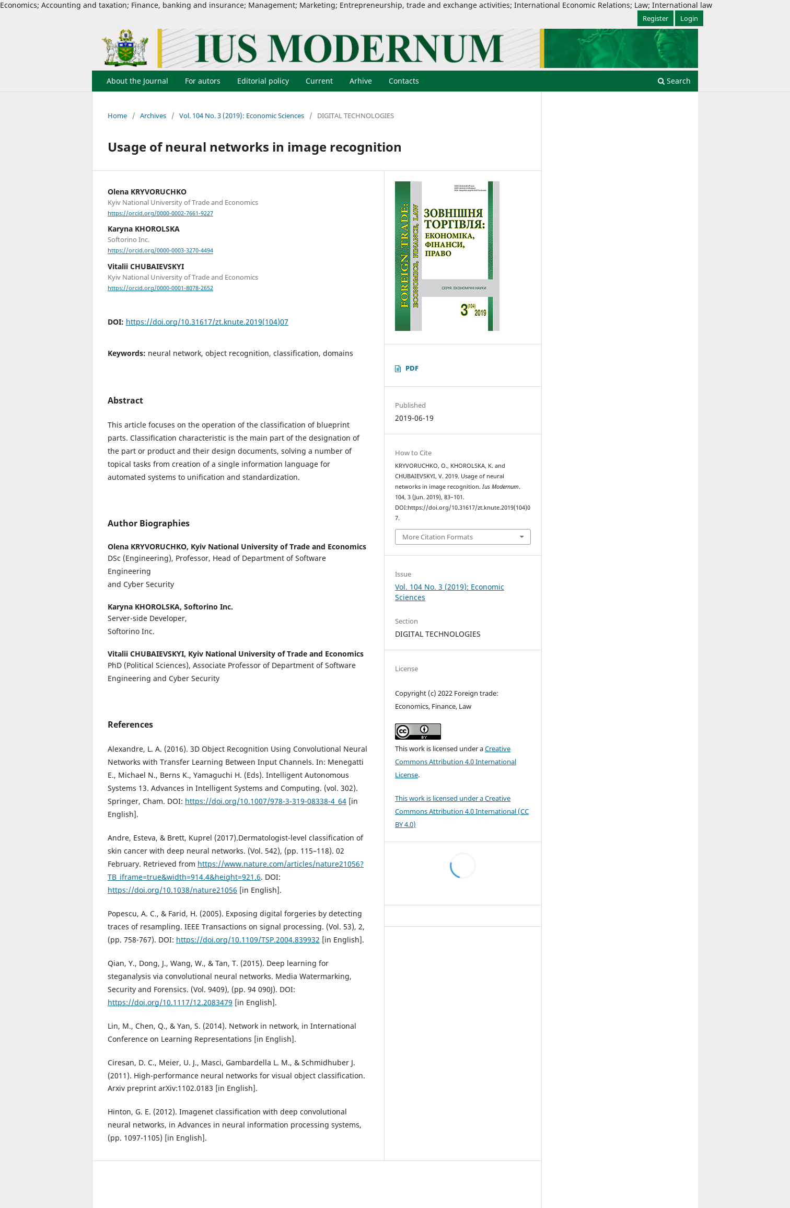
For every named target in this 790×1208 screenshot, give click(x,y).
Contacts (404, 81)
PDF (412, 368)
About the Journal (137, 81)
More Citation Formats (437, 537)
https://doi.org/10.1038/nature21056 (172, 890)
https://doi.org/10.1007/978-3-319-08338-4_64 (265, 801)
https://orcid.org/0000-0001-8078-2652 (160, 288)
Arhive (361, 81)
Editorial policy (263, 81)
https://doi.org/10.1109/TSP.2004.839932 (248, 940)
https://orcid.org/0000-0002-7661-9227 (160, 213)
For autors (202, 81)
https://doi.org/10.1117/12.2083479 (170, 1002)
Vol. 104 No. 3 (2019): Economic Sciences (241, 115)
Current (319, 81)
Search (674, 81)
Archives (153, 115)
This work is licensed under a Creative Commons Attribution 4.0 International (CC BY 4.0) (462, 811)
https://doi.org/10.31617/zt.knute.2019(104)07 (207, 322)
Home (117, 115)
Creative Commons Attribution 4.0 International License (455, 761)
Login (689, 18)
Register (655, 18)
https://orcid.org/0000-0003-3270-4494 (160, 251)
